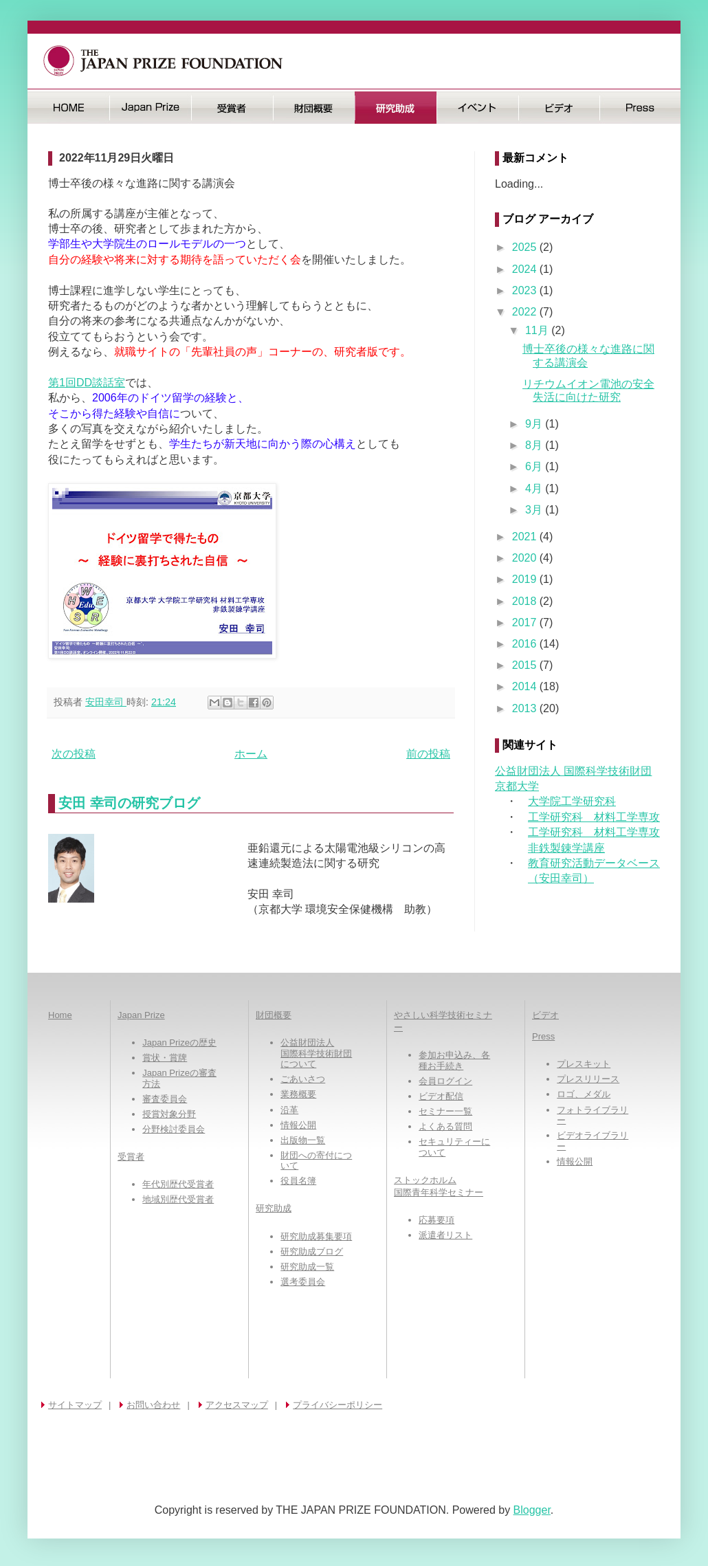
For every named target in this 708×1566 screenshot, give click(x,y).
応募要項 (436, 1220)
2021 (526, 536)
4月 (535, 488)
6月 (535, 466)
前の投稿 (428, 754)
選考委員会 (302, 1282)
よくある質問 (445, 1126)
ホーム (250, 754)
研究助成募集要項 (316, 1236)
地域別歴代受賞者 (178, 1199)
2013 (526, 708)
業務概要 (298, 1094)
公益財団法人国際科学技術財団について (316, 1053)
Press (640, 107)
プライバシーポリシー (337, 1405)
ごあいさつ (302, 1079)
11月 (538, 330)
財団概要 (314, 107)
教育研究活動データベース (594, 863)
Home (60, 1015)
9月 (535, 424)
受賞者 (232, 107)
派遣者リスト (445, 1235)
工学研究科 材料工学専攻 (594, 817)
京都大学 (517, 786)
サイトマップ (75, 1405)
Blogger (532, 1510)
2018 (526, 601)
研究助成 (395, 107)
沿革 (289, 1110)
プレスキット (583, 1064)
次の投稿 (74, 754)
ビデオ (559, 107)
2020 (526, 558)
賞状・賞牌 (164, 1057)
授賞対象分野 (169, 1114)
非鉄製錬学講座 (566, 848)
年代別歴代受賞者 (178, 1184)
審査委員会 (164, 1099)
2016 (526, 644)
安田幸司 (105, 701)
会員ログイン (445, 1081)
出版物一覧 (302, 1140)
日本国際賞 (150, 107)
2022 (526, 312)
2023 (526, 290)
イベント (477, 107)
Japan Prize (141, 1015)
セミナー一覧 (445, 1111)
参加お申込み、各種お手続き (454, 1060)
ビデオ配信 (441, 1096)
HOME (68, 107)
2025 (526, 247)
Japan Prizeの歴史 (179, 1042)
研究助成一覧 (307, 1266)
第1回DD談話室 (86, 382)
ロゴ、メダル (583, 1094)
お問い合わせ (153, 1405)
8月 (535, 445)
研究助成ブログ (311, 1251)
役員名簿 (298, 1181)
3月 (535, 510)
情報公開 (298, 1125)
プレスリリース (588, 1079)
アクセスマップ (237, 1405)
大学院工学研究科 (572, 801)
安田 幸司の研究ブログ (129, 802)
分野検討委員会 (173, 1129)
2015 (526, 665)
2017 (526, 622)
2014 (526, 686)
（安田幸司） (561, 878)
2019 (526, 579)
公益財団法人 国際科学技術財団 (573, 771)
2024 (526, 269)
